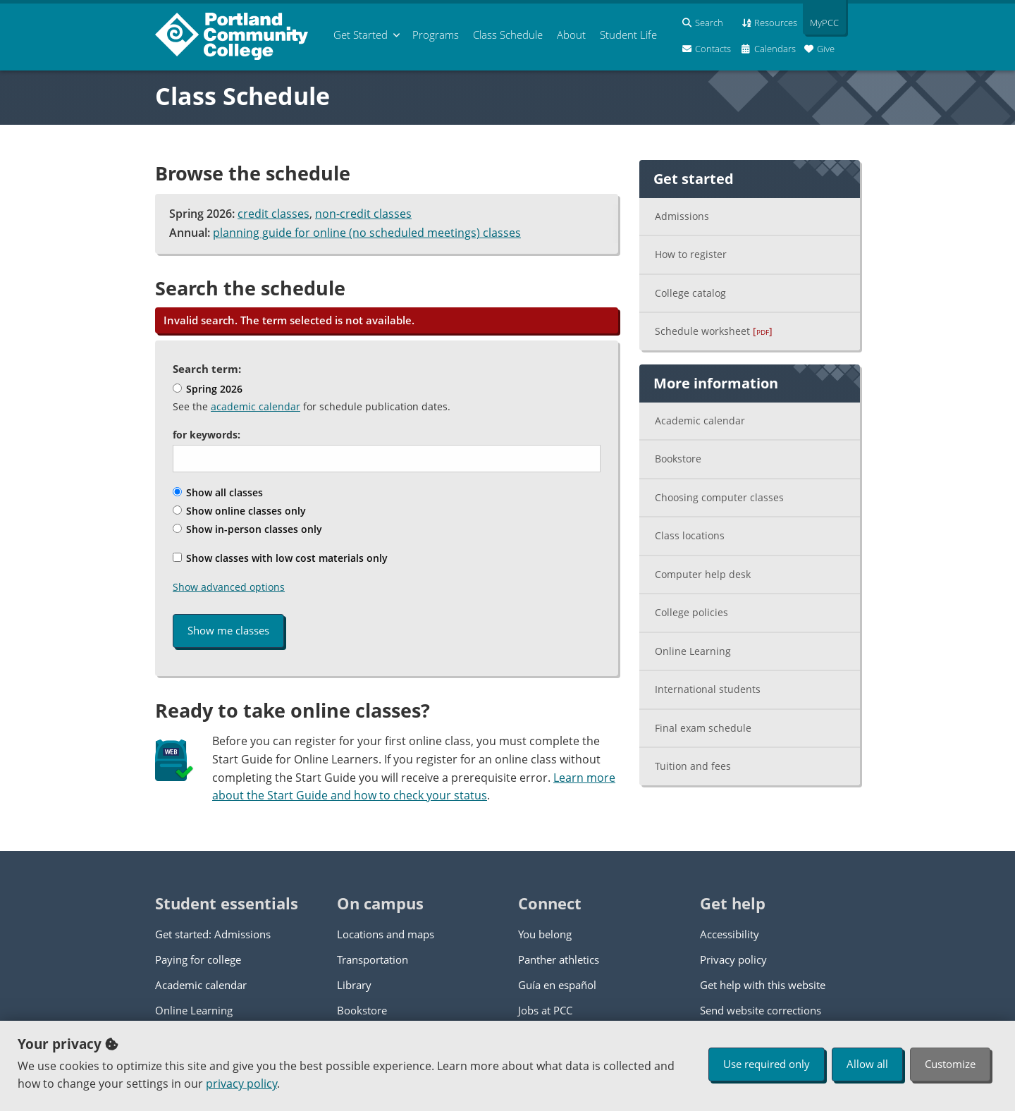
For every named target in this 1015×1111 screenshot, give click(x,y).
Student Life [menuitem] (628, 34)
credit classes (273, 213)
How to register (691, 254)
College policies (691, 612)
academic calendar (255, 406)
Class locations (690, 535)
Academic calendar (700, 420)
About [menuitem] (571, 34)
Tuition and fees (693, 766)
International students (708, 689)
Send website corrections (760, 1010)
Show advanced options (229, 587)
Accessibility (729, 934)
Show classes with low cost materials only (280, 558)
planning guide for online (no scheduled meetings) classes (367, 232)
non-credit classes (363, 213)
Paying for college (198, 959)
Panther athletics (558, 959)
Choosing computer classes (719, 497)
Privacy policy (733, 959)
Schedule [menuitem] (508, 34)
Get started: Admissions (213, 934)
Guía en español (557, 985)
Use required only (766, 1064)
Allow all (867, 1064)
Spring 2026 (207, 388)
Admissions (682, 216)
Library (354, 985)
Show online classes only (239, 510)
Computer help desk (703, 574)
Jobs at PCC (545, 1010)
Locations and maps (385, 934)
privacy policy (241, 1083)
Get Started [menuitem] (360, 34)
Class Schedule (242, 96)
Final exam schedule (703, 728)
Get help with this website (762, 985)
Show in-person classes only (247, 529)
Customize (950, 1064)
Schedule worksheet (714, 331)
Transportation (372, 959)
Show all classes (218, 492)
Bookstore (678, 458)
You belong (545, 934)
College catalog (690, 293)
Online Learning (693, 651)
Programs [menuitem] (435, 34)
